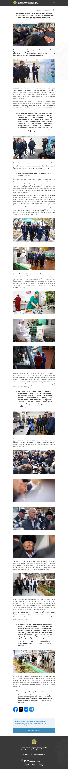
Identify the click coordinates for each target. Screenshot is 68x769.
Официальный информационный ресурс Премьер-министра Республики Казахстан (34, 744)
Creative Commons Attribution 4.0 (33, 761)
